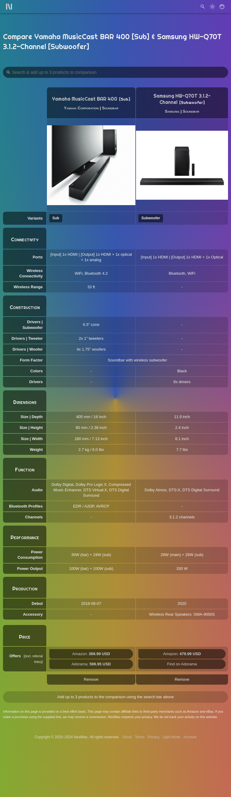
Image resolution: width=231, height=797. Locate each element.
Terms (140, 737)
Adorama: (91, 664)
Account (189, 737)
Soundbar (110, 108)
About (127, 737)
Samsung (172, 111)
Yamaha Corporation (81, 108)
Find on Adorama (182, 664)
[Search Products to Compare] (115, 72)
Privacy (153, 737)
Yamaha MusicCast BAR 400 (84, 99)
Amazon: (91, 654)
